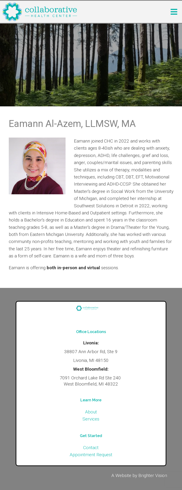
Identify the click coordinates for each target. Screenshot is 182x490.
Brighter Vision (152, 475)
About (91, 412)
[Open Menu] (174, 12)
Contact (91, 447)
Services (90, 419)
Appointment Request (91, 454)
